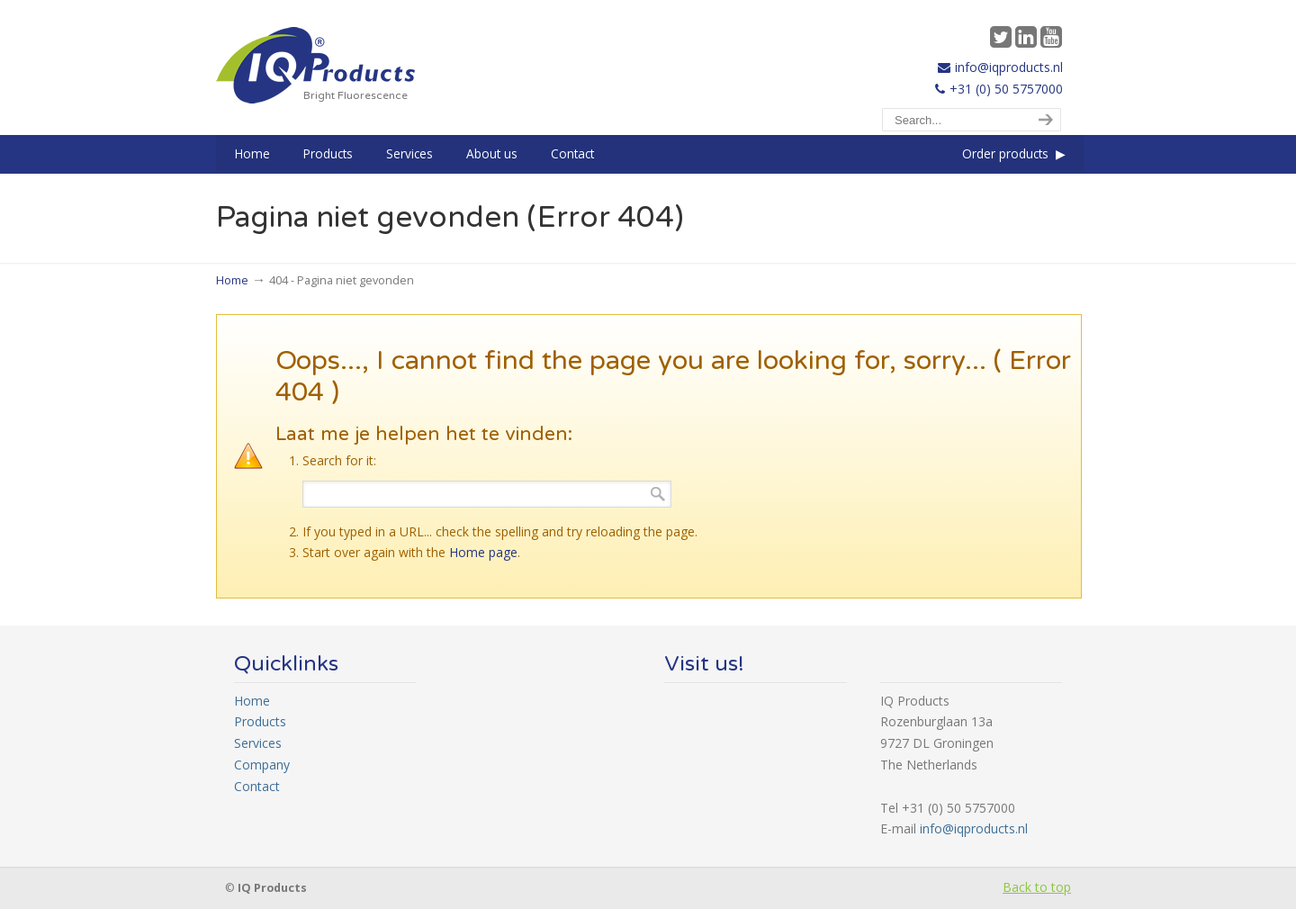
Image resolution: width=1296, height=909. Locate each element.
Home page (483, 552)
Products (260, 721)
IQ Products (315, 65)
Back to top (1037, 887)
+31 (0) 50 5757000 (1006, 88)
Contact (257, 786)
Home (232, 280)
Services (258, 743)
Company (262, 764)
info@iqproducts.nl (1009, 67)
